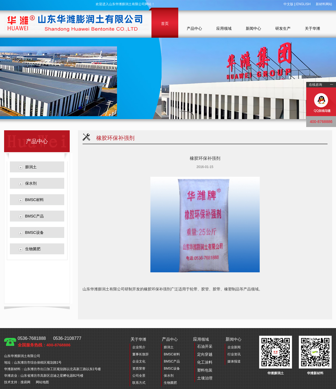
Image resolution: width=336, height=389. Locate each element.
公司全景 (138, 376)
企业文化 (138, 361)
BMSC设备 (34, 232)
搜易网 (25, 382)
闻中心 (233, 339)
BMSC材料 (34, 200)
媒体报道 (234, 361)
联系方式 (138, 383)
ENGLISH (303, 4)
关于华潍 (312, 28)
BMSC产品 (34, 216)
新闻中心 (253, 28)
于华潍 (138, 339)
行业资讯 (234, 354)
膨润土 (31, 167)
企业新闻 (234, 347)
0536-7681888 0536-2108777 (49, 341)
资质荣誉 (138, 368)
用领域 (202, 359)
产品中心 (194, 28)
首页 (165, 23)
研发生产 (283, 28)
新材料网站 (324, 4)
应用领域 (224, 28)
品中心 (170, 339)
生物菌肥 (32, 249)
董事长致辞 (140, 354)
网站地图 (42, 382)
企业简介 (138, 347)
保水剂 (31, 183)
